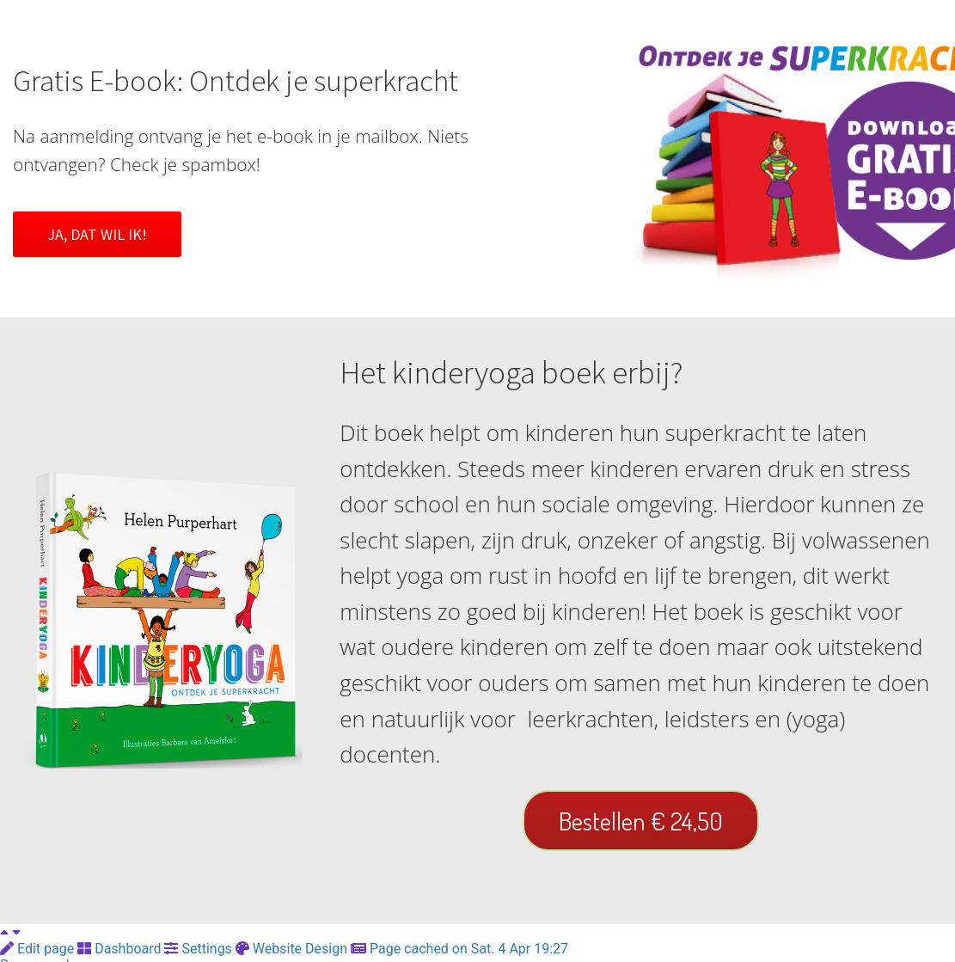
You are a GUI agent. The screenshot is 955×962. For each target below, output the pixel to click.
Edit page (38, 949)
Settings (199, 949)
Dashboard (120, 949)
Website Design (293, 949)
